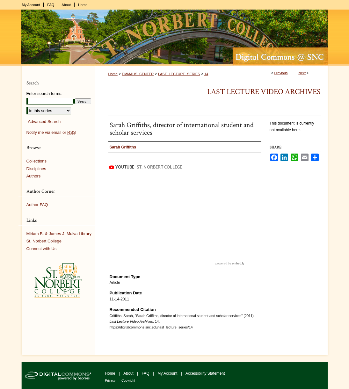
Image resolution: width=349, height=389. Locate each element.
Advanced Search (44, 121)
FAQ (146, 373)
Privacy (111, 380)
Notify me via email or (51, 132)
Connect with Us (41, 248)
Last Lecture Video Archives (264, 92)
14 (206, 74)
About (129, 373)
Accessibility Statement (205, 373)
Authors (33, 176)
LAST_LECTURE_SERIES (179, 74)
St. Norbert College (44, 241)
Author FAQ (37, 204)
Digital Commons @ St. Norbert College (174, 38)
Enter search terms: (44, 93)
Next (302, 73)
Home (113, 74)
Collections (36, 161)
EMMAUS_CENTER (138, 74)
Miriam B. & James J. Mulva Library (58, 233)
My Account (167, 373)
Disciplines (36, 168)
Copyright (128, 380)
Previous (281, 73)
